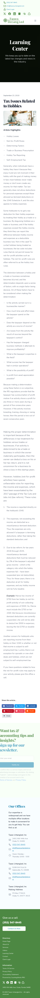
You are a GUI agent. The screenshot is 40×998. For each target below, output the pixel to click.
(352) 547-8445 (18, 844)
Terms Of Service (8, 968)
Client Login (7, 959)
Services (5, 947)
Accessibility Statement (11, 974)
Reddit (30, 711)
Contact (5, 956)
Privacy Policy (17, 780)
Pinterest (8, 711)
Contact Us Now (14, 928)
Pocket (19, 711)
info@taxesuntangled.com (21, 849)
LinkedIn (31, 706)
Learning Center (8, 953)
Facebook (8, 706)
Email (7, 716)
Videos (5, 950)
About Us (6, 944)
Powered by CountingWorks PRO (14, 977)
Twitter (20, 706)
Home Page (6, 941)
